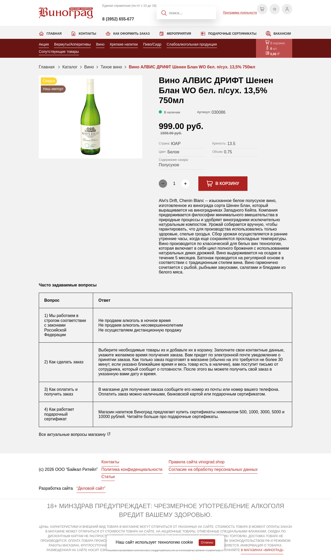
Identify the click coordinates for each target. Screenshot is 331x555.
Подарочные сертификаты (232, 33)
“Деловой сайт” (91, 488)
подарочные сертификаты (192, 416)
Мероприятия (179, 33)
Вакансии (282, 33)
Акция (44, 44)
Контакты (87, 33)
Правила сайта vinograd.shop (196, 462)
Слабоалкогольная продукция (192, 44)
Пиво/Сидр (152, 44)
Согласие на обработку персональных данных (213, 469)
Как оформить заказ (131, 33)
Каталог (69, 67)
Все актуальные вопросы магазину (75, 434)
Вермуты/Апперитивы (72, 44)
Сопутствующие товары (59, 51)
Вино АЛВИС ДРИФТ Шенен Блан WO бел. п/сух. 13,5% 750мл (192, 67)
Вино (100, 44)
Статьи (108, 476)
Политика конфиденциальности (131, 469)
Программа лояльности (240, 13)
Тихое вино (111, 67)
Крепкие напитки (124, 44)
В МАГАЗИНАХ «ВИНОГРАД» (262, 550)
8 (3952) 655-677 (118, 19)
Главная (54, 33)
